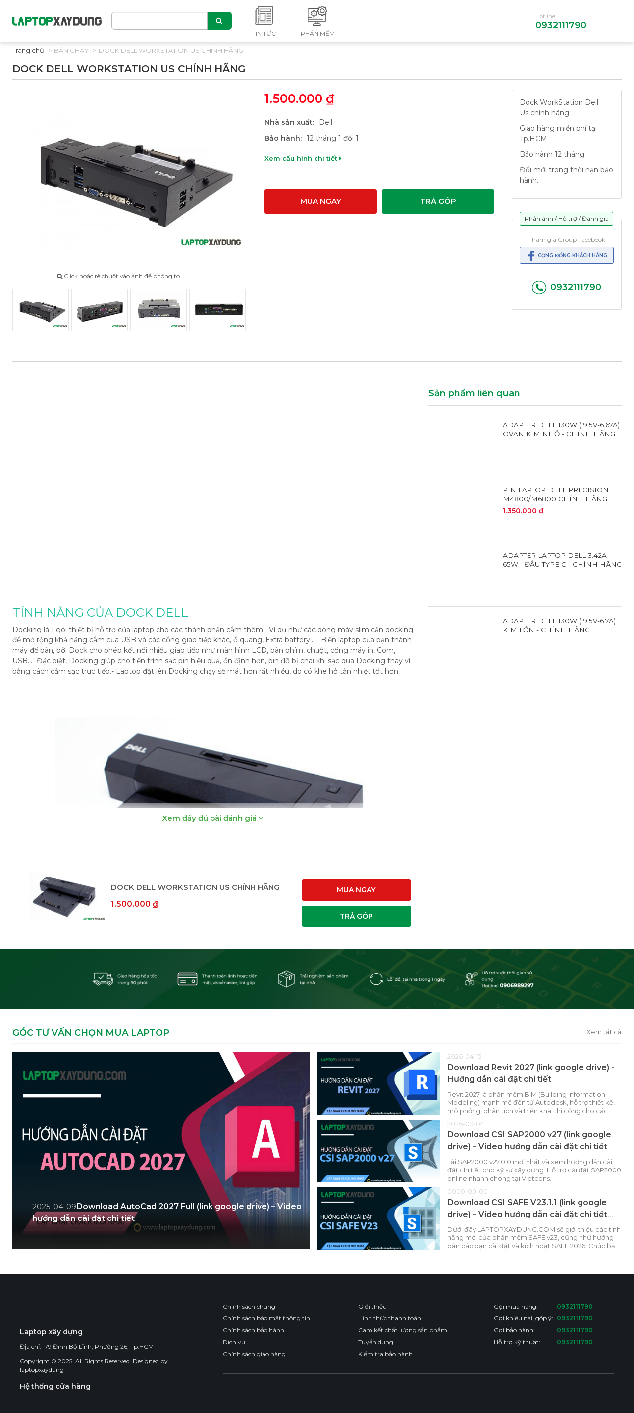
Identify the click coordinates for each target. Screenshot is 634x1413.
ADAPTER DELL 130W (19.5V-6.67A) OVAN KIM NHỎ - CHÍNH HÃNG (561, 429)
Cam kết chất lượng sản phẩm (402, 1330)
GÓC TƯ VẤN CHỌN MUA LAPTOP (90, 1033)
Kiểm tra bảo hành (385, 1354)
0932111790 (560, 25)
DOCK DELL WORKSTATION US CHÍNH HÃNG (171, 50)
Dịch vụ (234, 1342)
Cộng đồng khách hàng (566, 256)
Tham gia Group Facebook (566, 239)
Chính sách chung (249, 1306)
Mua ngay (320, 201)
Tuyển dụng (375, 1342)
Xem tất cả (604, 1031)
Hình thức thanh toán (389, 1318)
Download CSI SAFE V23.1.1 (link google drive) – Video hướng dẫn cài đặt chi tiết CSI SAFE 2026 (527, 1214)
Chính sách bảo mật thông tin (266, 1318)
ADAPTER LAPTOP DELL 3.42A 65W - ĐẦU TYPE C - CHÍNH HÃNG (562, 559)
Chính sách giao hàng (254, 1354)
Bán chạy (71, 50)
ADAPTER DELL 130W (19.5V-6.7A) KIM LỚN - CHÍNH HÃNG (559, 625)
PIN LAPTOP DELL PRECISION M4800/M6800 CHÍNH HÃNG (556, 494)
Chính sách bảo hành (253, 1330)
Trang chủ (28, 50)
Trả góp (438, 201)
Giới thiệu (372, 1306)
